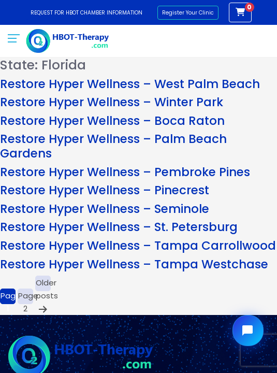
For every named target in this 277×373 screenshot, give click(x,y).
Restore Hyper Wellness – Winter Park (111, 102)
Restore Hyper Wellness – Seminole (104, 208)
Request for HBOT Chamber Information (86, 13)
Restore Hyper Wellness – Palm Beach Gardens (113, 146)
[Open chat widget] (248, 330)
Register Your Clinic (188, 13)
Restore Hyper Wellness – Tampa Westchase (134, 264)
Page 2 (25, 297)
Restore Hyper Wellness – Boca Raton (112, 120)
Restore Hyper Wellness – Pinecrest (104, 190)
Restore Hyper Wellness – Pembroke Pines (125, 172)
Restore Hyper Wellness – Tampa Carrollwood (138, 245)
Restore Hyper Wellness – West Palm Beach (130, 84)
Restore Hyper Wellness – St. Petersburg (119, 227)
